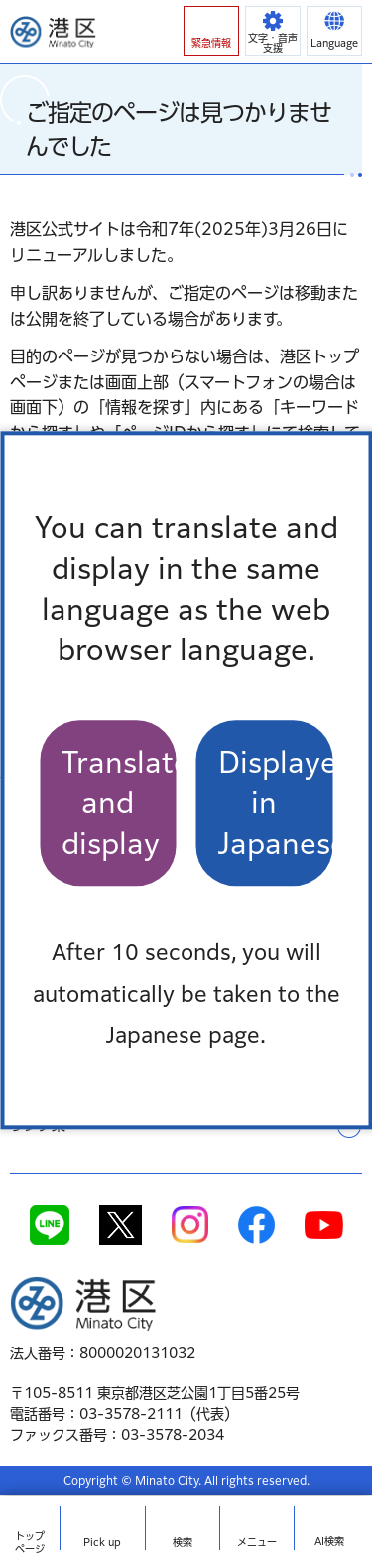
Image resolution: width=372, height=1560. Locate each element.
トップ (30, 1543)
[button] (211, 31)
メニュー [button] (257, 1542)
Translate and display (119, 803)
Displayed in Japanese (275, 803)
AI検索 (329, 1541)
